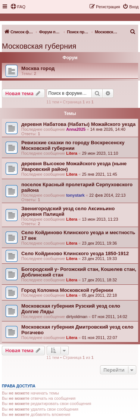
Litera (71, 153)
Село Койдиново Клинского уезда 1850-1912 (75, 253)
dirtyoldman (76, 316)
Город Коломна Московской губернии (67, 290)
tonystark (75, 195)
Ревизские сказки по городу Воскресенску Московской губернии (73, 145)
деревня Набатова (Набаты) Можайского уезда (78, 124)
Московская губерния (39, 46)
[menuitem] (17, 6)
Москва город (38, 68)
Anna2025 (75, 129)
